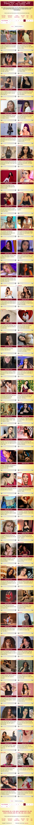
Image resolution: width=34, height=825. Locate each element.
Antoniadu (3, 379)
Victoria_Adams (4, 775)
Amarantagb (3, 29)
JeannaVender (20, 705)
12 (32, 20)
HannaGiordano (4, 659)
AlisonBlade (20, 519)
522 (7, 22)
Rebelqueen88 (20, 192)
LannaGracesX (4, 425)
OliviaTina (19, 472)
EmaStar (2, 122)
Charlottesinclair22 (4, 169)
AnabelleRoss (3, 239)
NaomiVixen (20, 425)
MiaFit (2, 52)
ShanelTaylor (20, 635)
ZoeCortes (3, 729)
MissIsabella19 (20, 542)
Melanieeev (19, 262)
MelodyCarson (20, 449)
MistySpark (19, 402)
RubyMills (3, 402)
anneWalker (19, 75)
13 (1, 22)
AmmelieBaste (4, 612)
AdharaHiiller (20, 52)
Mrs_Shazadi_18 (4, 472)
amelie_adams (20, 775)
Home (12, 26)
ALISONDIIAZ (3, 309)
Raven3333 (3, 682)
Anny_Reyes (20, 495)
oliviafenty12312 (20, 215)
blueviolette (3, 262)
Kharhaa (2, 519)
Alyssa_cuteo (20, 565)
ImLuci (18, 752)
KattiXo (2, 589)
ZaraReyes (19, 285)
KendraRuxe (20, 332)
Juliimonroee (3, 215)
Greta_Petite (20, 355)
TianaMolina (20, 589)
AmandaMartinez (21, 29)
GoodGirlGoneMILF (5, 495)
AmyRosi (2, 542)
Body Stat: (8, 43)
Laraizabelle (3, 449)
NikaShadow (3, 355)
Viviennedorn (3, 192)
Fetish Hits (26, 823)
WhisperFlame (4, 565)
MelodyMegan (3, 99)
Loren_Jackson (20, 169)
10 (26, 20)
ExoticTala (3, 705)
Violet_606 (3, 75)
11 (29, 20)
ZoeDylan (19, 309)
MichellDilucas (20, 682)
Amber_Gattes (20, 659)
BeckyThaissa (3, 332)
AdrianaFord (20, 145)
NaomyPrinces (20, 379)
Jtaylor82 (2, 145)
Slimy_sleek (3, 752)
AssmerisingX (20, 99)
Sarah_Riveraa (4, 285)
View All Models (4, 20)
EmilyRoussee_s (21, 239)
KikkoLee (2, 635)
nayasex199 (19, 729)
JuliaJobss (19, 122)
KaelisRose (19, 612)
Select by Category (19, 26)
